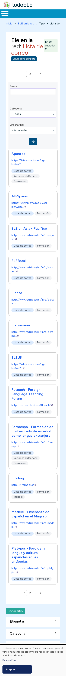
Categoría (16, 108)
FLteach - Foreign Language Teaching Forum (27, 394)
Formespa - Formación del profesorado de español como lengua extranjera (32, 431)
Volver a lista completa (24, 58)
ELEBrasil (19, 261)
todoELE (22, 4)
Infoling (17, 478)
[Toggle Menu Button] (5, 13)
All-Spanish (20, 196)
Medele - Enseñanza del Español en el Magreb (30, 514)
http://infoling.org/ (23, 485)
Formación (20, 181)
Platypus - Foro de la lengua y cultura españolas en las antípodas (28, 555)
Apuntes (18, 154)
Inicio (9, 23)
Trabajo (18, 496)
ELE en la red (26, 23)
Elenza (16, 293)
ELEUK (16, 357)
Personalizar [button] (9, 660)
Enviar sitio (15, 611)
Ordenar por (17, 124)
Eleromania (20, 325)
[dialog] (33, 660)
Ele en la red (22, 43)
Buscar (14, 86)
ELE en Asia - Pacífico (29, 228)
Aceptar (10, 669)
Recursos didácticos (25, 176)
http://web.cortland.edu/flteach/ (32, 405)
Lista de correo (23, 171)
